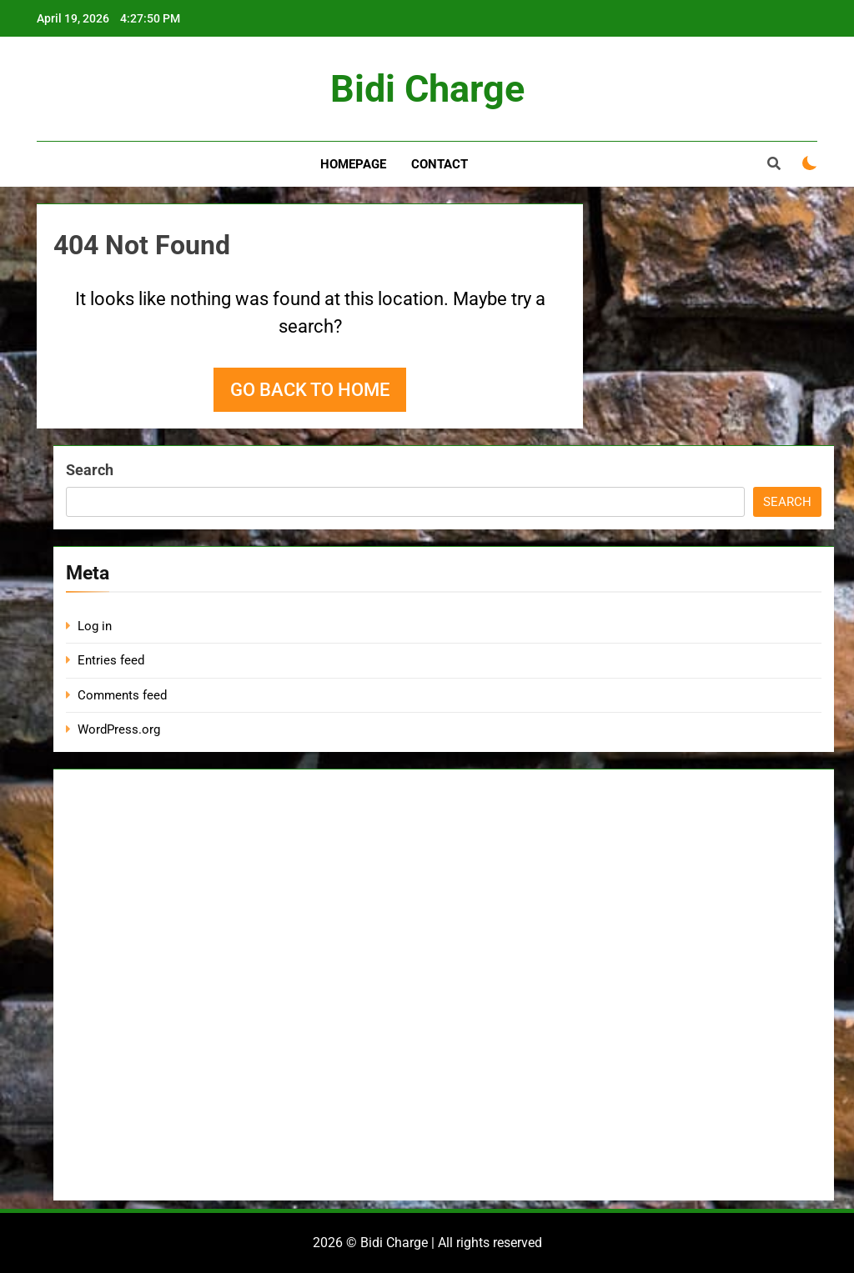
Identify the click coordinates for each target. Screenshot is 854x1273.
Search (89, 470)
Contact (439, 164)
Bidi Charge (427, 89)
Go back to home (309, 389)
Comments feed (122, 695)
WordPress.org (119, 729)
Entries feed (111, 660)
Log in (95, 626)
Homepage (353, 164)
